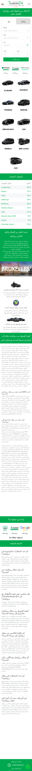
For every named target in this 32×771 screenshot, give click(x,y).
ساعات (5, 51)
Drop (4, 35)
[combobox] (16, 30)
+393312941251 (18, 765)
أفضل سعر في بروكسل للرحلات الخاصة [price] (16, 308)
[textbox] (16, 30)
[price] (16, 303)
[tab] (9, 21)
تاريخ (4, 42)
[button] (27, 766)
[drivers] (16, 284)
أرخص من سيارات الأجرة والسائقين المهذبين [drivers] (16, 290)
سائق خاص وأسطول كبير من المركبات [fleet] (16, 324)
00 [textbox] (18, 54)
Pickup (5, 28)
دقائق (18, 51)
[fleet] (16, 319)
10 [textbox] (4, 54)
